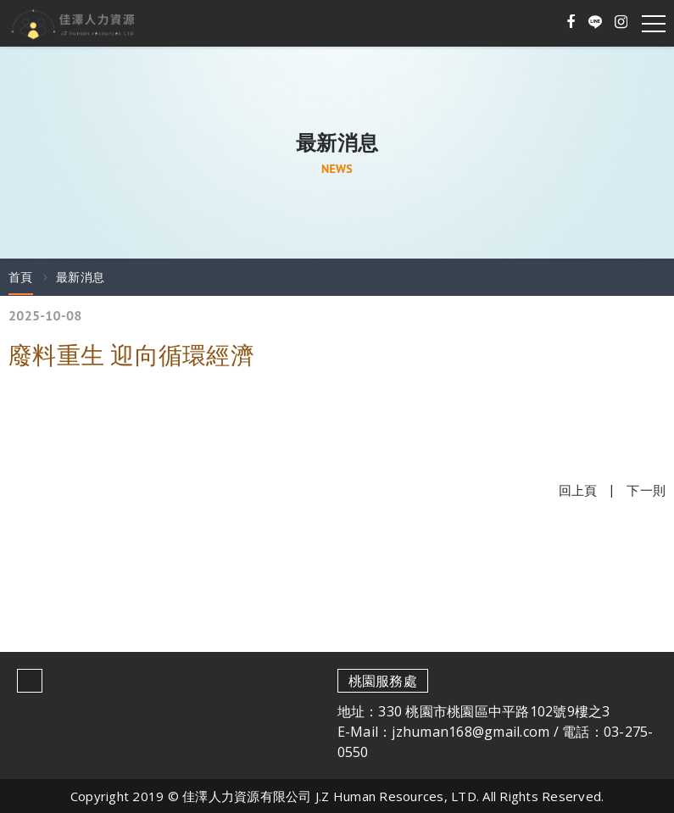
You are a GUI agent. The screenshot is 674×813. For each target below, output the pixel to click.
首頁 (20, 277)
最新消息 (80, 277)
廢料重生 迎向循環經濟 (131, 354)
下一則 (646, 490)
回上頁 (578, 490)
